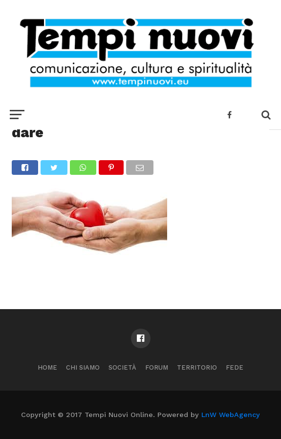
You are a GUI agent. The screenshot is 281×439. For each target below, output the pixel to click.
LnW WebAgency (230, 414)
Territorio (197, 367)
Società (122, 367)
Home (47, 367)
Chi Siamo (83, 367)
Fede (234, 367)
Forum (156, 367)
